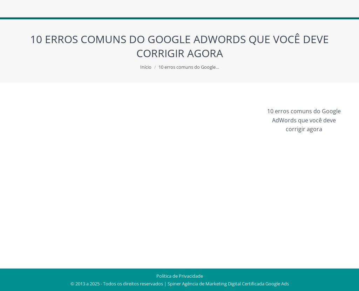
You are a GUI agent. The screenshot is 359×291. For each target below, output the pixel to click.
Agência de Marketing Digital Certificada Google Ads (235, 283)
